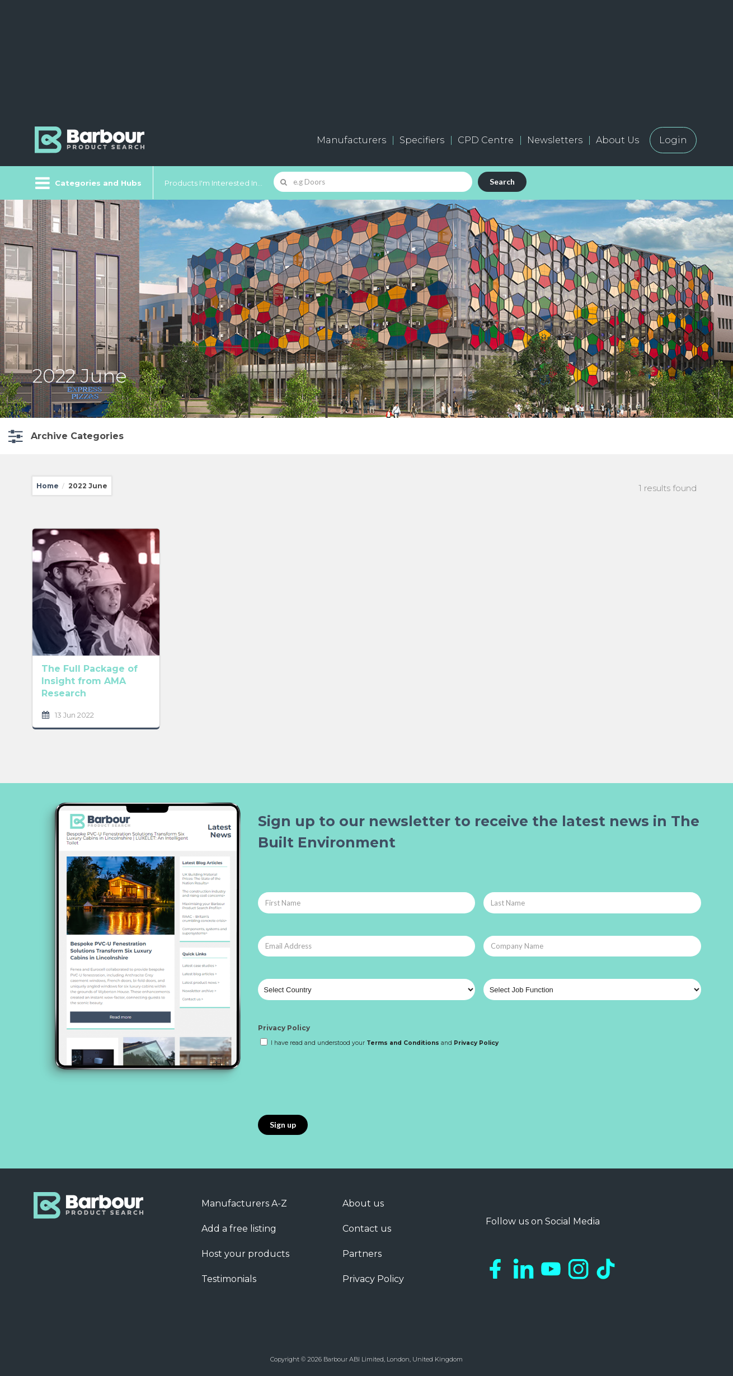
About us (363, 1203)
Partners (362, 1253)
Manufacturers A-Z (244, 1203)
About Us (617, 140)
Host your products (245, 1253)
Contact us (366, 1228)
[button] (65, 436)
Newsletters (554, 140)
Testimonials (228, 1279)
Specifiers (422, 140)
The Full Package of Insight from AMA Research (89, 681)
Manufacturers (351, 140)
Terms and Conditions (402, 1043)
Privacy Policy (284, 1028)
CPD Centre (486, 140)
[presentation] (343, 1082)
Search (502, 181)
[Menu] (87, 183)
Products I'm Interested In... (213, 182)
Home (47, 486)
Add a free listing (238, 1228)
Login (673, 140)
